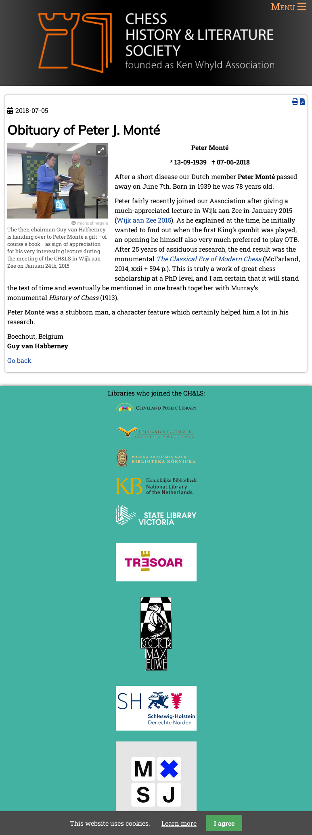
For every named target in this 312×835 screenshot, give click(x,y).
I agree (224, 823)
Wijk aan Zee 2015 (144, 220)
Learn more (179, 823)
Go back (19, 360)
